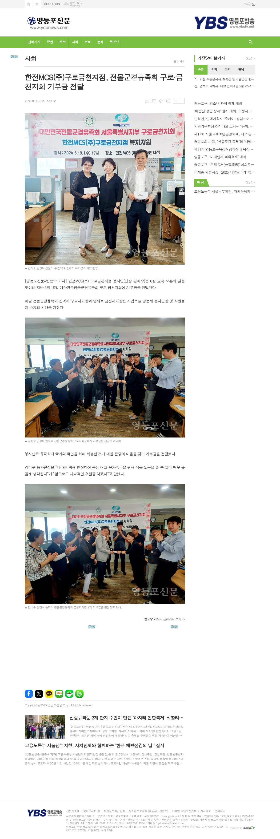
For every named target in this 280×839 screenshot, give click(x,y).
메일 (154, 101)
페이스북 (29, 694)
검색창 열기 (250, 42)
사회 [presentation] (214, 69)
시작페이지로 (29, 4)
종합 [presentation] (201, 69)
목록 (147, 101)
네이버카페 (69, 694)
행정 (62, 42)
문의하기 (220, 811)
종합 (50, 42)
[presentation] (251, 70)
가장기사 (211, 58)
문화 (100, 42)
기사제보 (205, 811)
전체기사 (34, 42)
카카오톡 (49, 694)
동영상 (114, 42)
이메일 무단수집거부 (184, 811)
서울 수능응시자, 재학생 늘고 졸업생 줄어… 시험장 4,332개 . (227, 79)
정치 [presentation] (227, 69)
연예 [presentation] (241, 69)
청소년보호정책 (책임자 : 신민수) (148, 811)
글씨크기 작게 (182, 101)
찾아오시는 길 (91, 811)
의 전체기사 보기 (162, 619)
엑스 (39, 694)
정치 (87, 42)
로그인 (247, 4)
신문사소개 (72, 811)
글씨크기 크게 (176, 101)
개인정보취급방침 (114, 811)
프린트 (161, 101)
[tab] (201, 70)
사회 (75, 42)
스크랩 (168, 101)
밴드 (79, 694)
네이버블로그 (59, 694)
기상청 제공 (75, 5)
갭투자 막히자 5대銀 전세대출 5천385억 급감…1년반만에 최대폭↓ (227, 86)
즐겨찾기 (37, 4)
